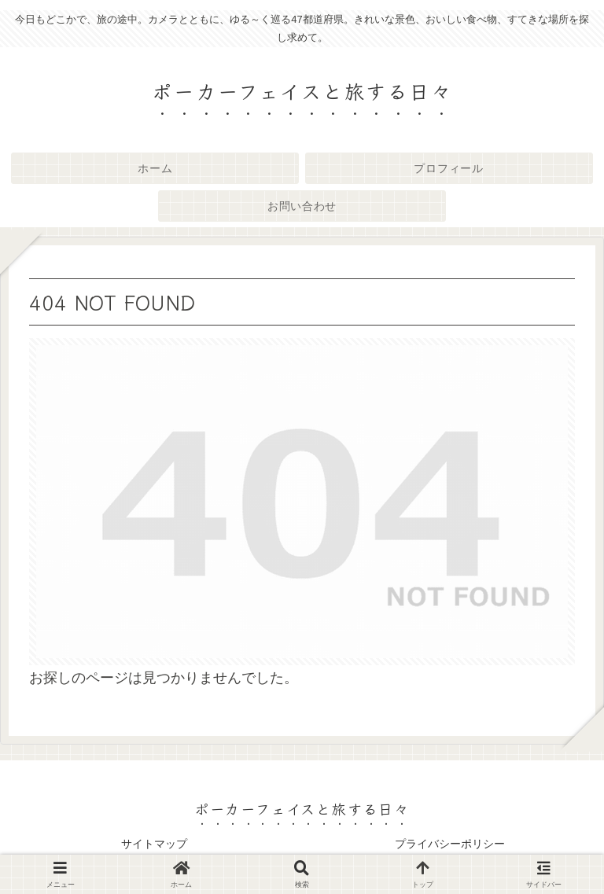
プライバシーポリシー (450, 843)
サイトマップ (154, 843)
